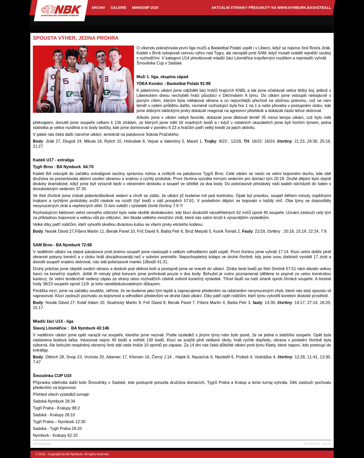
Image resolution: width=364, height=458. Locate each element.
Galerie (118, 8)
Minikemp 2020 (145, 8)
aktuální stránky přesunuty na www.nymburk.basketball (271, 8)
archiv (98, 8)
